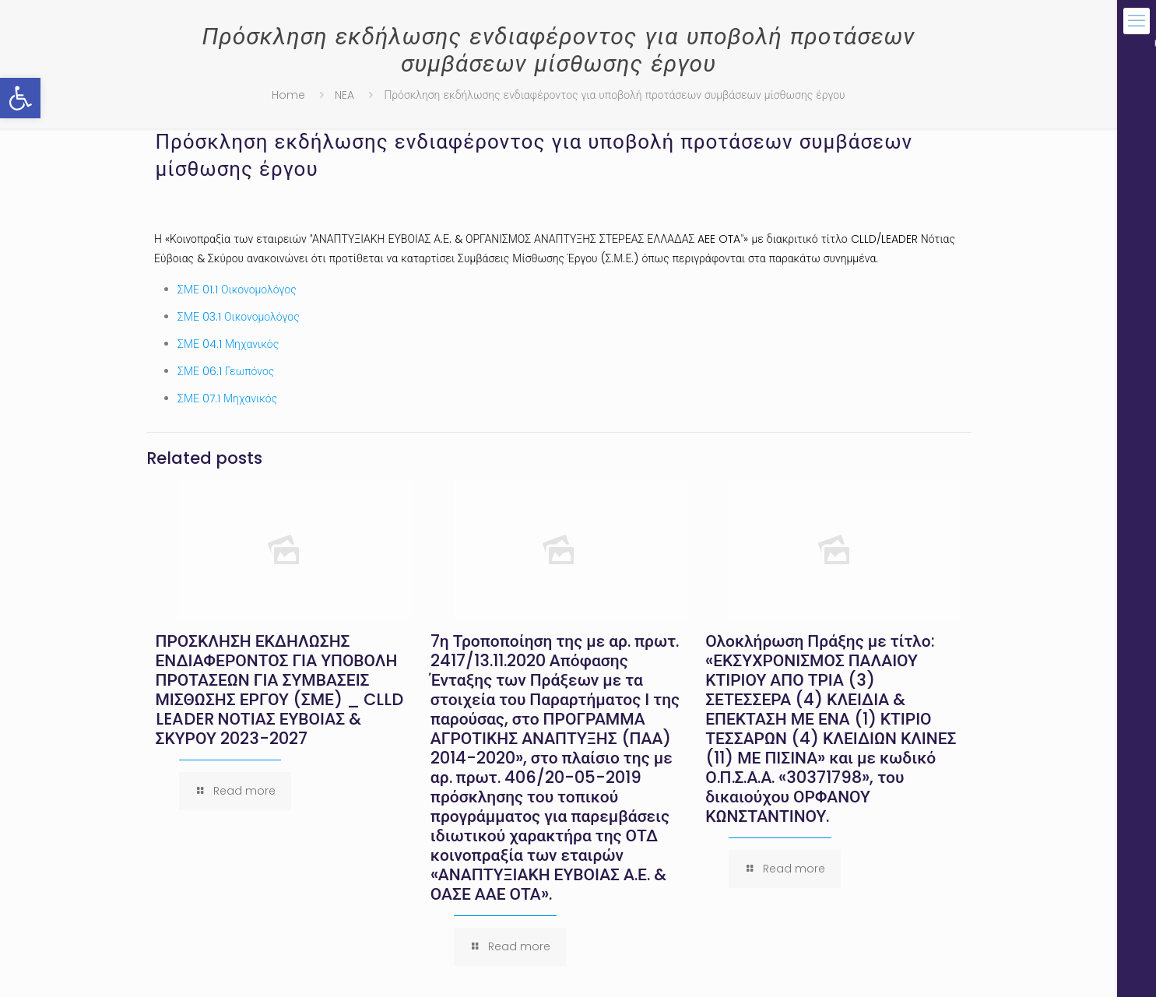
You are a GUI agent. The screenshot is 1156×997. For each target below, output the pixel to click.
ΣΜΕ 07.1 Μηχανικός (227, 398)
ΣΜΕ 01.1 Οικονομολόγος (237, 289)
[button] (20, 98)
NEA (344, 95)
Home (288, 95)
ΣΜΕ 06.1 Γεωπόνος (225, 371)
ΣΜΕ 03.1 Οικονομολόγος (238, 317)
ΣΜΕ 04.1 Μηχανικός (228, 344)
